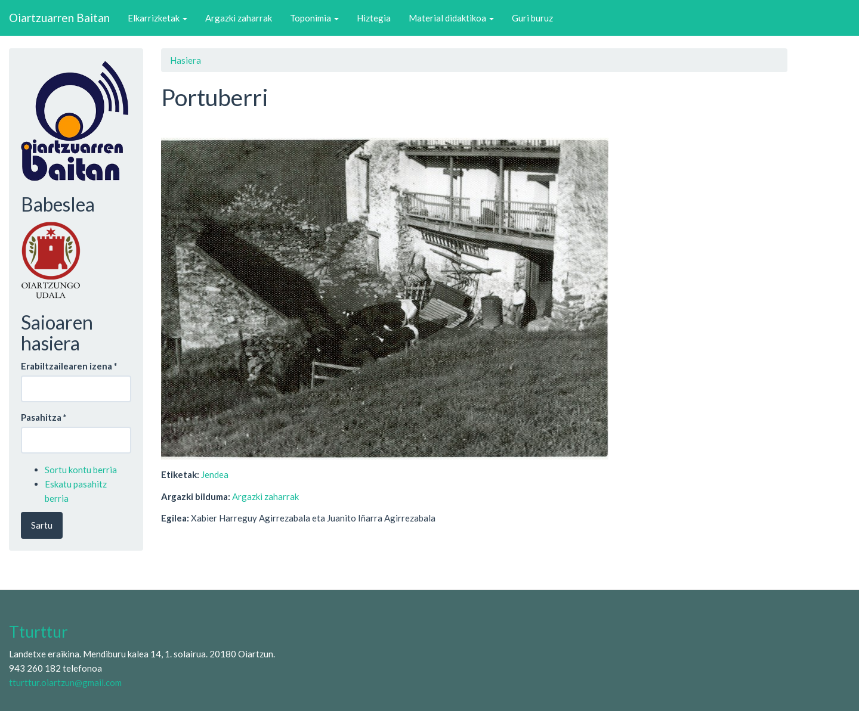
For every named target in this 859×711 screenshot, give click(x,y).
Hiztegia (374, 18)
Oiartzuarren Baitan (59, 17)
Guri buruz (532, 18)
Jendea (214, 474)
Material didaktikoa (451, 18)
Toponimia (314, 18)
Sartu (41, 525)
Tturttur (38, 631)
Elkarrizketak (157, 18)
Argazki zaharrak (238, 18)
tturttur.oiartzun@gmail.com (65, 682)
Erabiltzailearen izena (69, 366)
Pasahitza (44, 417)
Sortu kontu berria (81, 469)
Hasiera (185, 60)
